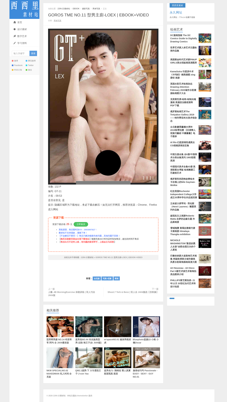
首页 (17, 22)
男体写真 (96, 9)
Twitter (30, 65)
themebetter (82, 396)
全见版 (97, 278)
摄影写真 (86, 9)
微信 (29, 70)
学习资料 (20, 43)
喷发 (117, 278)
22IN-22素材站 (24, 9)
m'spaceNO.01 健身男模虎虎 (117, 330)
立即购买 (80, 224)
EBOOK (76, 9)
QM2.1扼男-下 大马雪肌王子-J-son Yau (89, 361)
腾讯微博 (31, 61)
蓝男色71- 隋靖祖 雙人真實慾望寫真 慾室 (117, 361)
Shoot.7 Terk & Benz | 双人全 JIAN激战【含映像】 (133, 292)
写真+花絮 (107, 278)
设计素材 (20, 29)
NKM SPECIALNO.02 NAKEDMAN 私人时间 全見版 (60, 367)
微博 (15, 61)
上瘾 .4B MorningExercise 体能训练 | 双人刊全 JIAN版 (71, 294)
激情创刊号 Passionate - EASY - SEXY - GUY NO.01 (146, 362)
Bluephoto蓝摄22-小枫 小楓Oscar (146, 330)
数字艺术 (20, 36)
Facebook (17, 65)
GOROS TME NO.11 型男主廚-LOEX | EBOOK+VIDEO (98, 15)
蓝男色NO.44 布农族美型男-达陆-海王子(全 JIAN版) (89, 330)
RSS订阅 (17, 70)
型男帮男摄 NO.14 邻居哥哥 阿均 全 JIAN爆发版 (60, 330)
